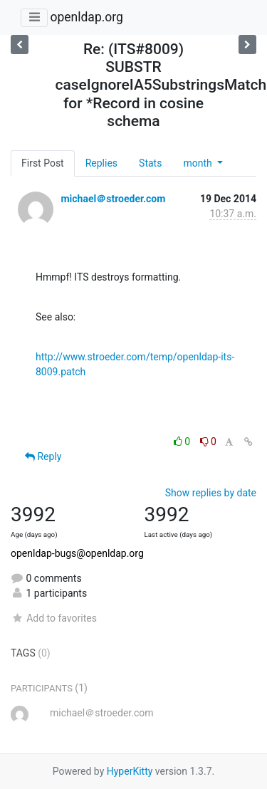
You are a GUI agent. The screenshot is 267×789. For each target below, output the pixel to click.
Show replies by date (210, 492)
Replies (101, 163)
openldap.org (86, 17)
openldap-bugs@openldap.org (77, 553)
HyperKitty (130, 771)
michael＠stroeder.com (113, 198)
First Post (42, 163)
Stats (150, 163)
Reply (43, 456)
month (198, 163)
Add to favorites (54, 618)
